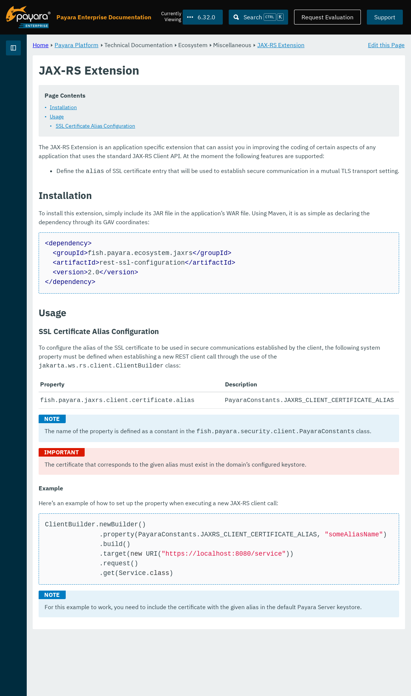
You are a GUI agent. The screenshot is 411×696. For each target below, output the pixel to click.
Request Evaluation (327, 17)
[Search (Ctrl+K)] (258, 17)
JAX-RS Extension (149, 53)
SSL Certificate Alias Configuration (188, 134)
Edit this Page (386, 44)
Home (133, 44)
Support (384, 17)
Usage (149, 125)
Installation (155, 115)
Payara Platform (29, 74)
